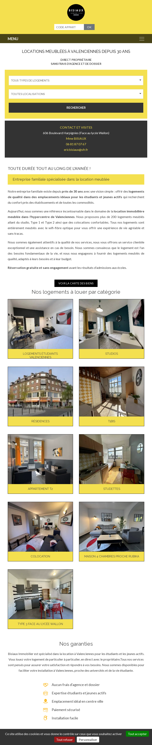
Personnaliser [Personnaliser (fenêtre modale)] (88, 739)
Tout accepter (137, 734)
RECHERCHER (76, 107)
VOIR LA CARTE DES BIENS (76, 283)
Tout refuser (64, 739)
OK (89, 27)
